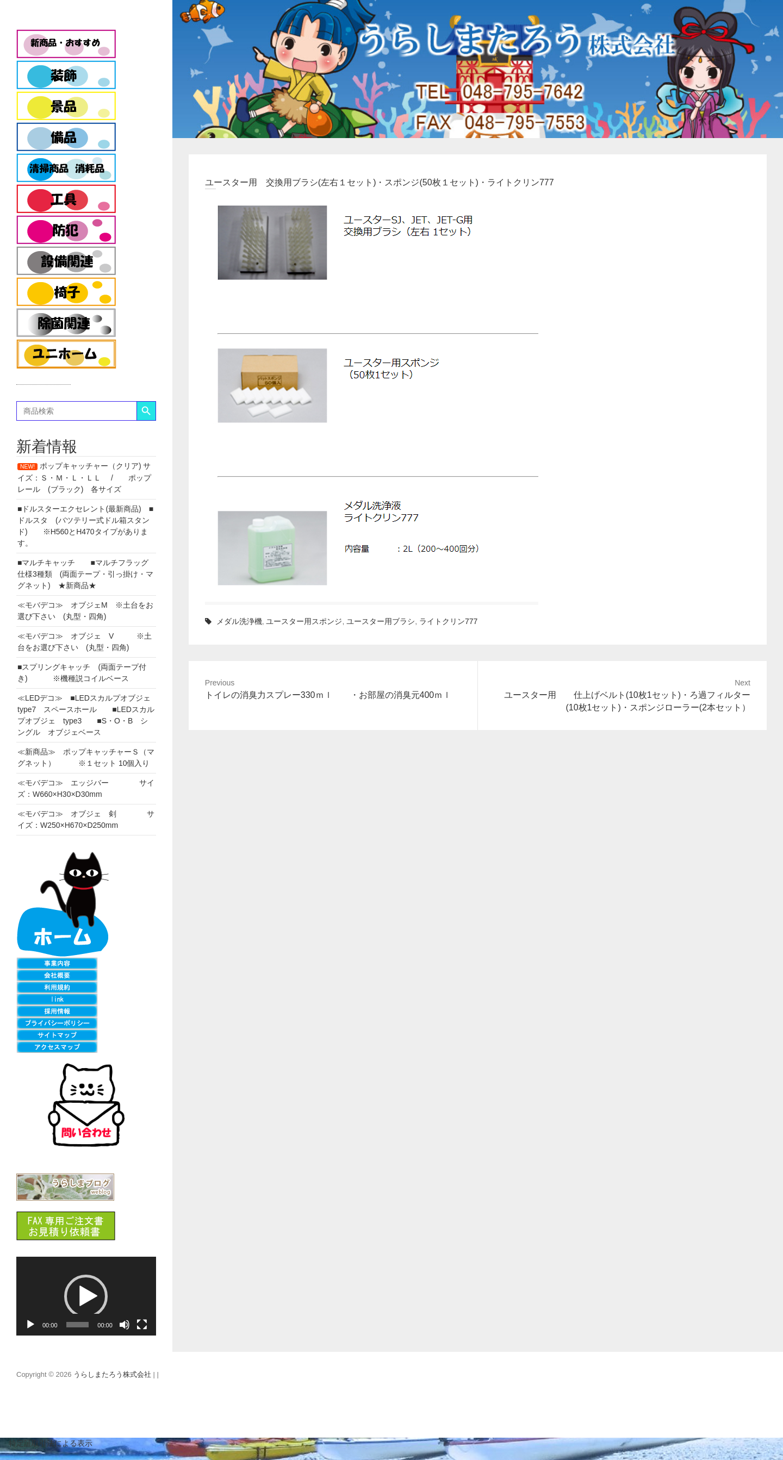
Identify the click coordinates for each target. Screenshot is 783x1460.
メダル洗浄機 (239, 621)
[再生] (30, 1324)
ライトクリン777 (448, 621)
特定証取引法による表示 (46, 1443)
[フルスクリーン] (141, 1324)
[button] (86, 1296)
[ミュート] (124, 1324)
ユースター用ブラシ (380, 621)
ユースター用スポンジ (304, 621)
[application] (86, 1296)
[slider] (77, 1324)
